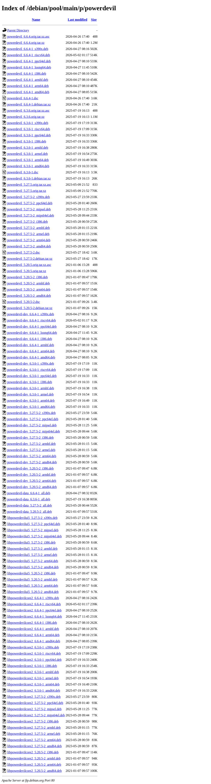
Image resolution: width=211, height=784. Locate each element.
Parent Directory (18, 30)
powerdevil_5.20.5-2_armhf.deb (28, 283)
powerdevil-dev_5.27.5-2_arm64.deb (31, 456)
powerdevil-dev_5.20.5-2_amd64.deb (32, 487)
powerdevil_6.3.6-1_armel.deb (27, 153)
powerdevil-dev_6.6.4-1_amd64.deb (31, 357)
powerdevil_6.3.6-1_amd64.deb (28, 166)
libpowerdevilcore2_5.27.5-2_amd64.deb (34, 746)
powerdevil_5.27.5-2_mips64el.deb (30, 215)
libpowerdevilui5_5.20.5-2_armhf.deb (32, 579)
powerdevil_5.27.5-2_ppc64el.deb (29, 203)
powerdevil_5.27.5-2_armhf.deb (28, 228)
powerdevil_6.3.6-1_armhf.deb (27, 147)
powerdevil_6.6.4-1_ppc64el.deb (29, 61)
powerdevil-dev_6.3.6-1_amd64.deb (31, 406)
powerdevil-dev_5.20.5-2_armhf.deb (31, 474)
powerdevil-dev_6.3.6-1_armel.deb (30, 394)
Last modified (77, 19)
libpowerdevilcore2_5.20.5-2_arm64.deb (34, 764)
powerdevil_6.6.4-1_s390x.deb (27, 49)
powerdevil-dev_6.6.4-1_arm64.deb (31, 351)
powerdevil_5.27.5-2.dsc (23, 252)
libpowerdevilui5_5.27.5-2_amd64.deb (33, 567)
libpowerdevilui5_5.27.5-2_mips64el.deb (34, 536)
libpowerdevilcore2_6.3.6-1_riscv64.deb (34, 653)
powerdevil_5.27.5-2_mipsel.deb (29, 209)
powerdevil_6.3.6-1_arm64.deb (28, 160)
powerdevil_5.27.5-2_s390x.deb (28, 197)
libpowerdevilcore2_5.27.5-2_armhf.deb (34, 727)
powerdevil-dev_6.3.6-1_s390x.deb (30, 363)
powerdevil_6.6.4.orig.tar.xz (26, 42)
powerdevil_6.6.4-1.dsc (22, 98)
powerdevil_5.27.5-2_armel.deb (28, 234)
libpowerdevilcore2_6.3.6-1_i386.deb (32, 666)
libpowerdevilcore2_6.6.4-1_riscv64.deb (34, 604)
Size (94, 19)
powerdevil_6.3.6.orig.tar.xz (26, 116)
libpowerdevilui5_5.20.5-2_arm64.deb (32, 585)
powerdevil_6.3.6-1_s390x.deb (27, 123)
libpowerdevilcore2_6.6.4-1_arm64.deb (33, 635)
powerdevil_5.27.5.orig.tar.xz (26, 191)
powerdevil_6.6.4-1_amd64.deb (28, 92)
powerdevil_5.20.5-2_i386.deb (27, 277)
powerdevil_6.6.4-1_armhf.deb (27, 79)
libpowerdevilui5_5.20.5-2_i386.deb (31, 573)
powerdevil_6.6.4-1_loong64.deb (29, 67)
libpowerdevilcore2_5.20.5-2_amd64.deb (34, 770)
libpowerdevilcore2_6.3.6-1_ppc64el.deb (34, 659)
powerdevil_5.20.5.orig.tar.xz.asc (29, 265)
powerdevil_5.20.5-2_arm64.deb (28, 289)
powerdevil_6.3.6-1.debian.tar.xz (29, 178)
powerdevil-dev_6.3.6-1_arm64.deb (31, 400)
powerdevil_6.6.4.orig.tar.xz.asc (28, 36)
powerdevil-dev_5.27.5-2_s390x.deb (31, 413)
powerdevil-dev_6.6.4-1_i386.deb (29, 339)
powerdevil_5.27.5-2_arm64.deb (28, 240)
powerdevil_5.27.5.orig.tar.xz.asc (29, 184)
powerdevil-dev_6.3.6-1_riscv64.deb (31, 369)
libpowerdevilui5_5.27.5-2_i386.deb (31, 542)
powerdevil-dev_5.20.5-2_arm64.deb (31, 480)
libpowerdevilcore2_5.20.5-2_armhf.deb (34, 758)
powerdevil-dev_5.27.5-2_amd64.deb (32, 462)
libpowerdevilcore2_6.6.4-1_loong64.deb (34, 616)
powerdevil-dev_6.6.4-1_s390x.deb (30, 314)
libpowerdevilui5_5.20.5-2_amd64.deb (33, 592)
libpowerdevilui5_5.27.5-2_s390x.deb (32, 518)
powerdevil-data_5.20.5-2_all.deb (29, 511)
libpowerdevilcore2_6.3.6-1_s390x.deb (33, 647)
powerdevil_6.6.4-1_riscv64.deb (28, 55)
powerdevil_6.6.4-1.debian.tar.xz (29, 104)
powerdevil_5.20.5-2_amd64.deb (29, 295)
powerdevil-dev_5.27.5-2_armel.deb (31, 450)
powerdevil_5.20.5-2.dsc (23, 302)
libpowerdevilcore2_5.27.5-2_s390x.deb (34, 696)
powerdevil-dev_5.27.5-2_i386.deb (30, 437)
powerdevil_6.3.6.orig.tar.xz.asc (28, 110)
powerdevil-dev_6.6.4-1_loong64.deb (32, 332)
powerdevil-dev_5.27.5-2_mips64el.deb (33, 431)
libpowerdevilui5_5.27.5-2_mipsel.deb (32, 530)
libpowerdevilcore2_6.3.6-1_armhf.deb (33, 672)
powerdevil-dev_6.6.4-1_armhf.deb (30, 345)
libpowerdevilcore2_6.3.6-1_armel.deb (33, 678)
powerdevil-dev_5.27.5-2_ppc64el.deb (32, 419)
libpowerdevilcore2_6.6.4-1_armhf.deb (33, 629)
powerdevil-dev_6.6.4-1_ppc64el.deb (31, 326)
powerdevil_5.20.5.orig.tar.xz (26, 271)
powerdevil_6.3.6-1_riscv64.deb (28, 129)
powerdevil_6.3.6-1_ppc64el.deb (29, 135)
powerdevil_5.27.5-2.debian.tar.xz (29, 258)
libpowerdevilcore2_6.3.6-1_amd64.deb (33, 690)
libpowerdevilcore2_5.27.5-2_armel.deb (33, 733)
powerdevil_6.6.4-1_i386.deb (26, 73)
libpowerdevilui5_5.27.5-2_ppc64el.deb (33, 524)
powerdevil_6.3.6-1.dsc (22, 172)
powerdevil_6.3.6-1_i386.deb (26, 141)
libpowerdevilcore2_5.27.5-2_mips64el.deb (36, 715)
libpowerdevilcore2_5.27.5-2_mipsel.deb (34, 709)
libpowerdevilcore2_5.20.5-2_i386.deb (33, 752)
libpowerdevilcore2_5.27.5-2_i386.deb (33, 721)
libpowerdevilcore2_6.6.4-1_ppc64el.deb (34, 610)
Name (36, 19)
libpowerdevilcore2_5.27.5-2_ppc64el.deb (35, 703)
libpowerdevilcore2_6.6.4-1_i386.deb (32, 622)
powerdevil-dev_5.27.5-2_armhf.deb (31, 443)
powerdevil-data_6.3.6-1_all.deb (28, 499)
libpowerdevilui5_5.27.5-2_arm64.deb (32, 561)
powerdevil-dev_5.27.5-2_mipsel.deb (32, 425)
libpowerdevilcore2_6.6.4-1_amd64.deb (33, 641)
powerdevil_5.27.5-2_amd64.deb (29, 246)
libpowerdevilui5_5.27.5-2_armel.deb (32, 555)
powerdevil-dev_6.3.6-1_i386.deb (29, 382)
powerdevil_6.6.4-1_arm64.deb (28, 86)
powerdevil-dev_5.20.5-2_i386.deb (30, 468)
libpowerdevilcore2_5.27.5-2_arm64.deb (34, 740)
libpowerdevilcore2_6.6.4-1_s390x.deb (33, 598)
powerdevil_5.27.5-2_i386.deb (27, 221)
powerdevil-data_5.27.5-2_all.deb (29, 505)
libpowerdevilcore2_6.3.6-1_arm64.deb (33, 684)
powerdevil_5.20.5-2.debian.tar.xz (29, 308)
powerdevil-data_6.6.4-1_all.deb (28, 493)
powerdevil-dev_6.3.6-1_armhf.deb (30, 388)
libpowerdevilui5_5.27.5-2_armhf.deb (32, 548)
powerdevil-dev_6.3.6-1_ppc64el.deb (31, 376)
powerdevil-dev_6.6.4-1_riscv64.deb (31, 320)
